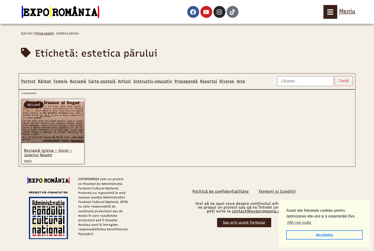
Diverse (226, 81)
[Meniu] (330, 12)
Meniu (347, 11)
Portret (28, 81)
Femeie (60, 81)
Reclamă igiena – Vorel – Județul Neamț (48, 152)
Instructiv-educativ (152, 81)
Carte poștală (101, 81)
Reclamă (78, 81)
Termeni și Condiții (277, 191)
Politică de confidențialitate (220, 191)
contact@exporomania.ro (257, 211)
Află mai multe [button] (299, 223)
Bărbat (44, 81)
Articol (124, 81)
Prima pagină (44, 33)
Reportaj (208, 81)
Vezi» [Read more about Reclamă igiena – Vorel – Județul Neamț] (28, 160)
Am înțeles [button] (324, 235)
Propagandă (186, 81)
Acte (241, 81)
